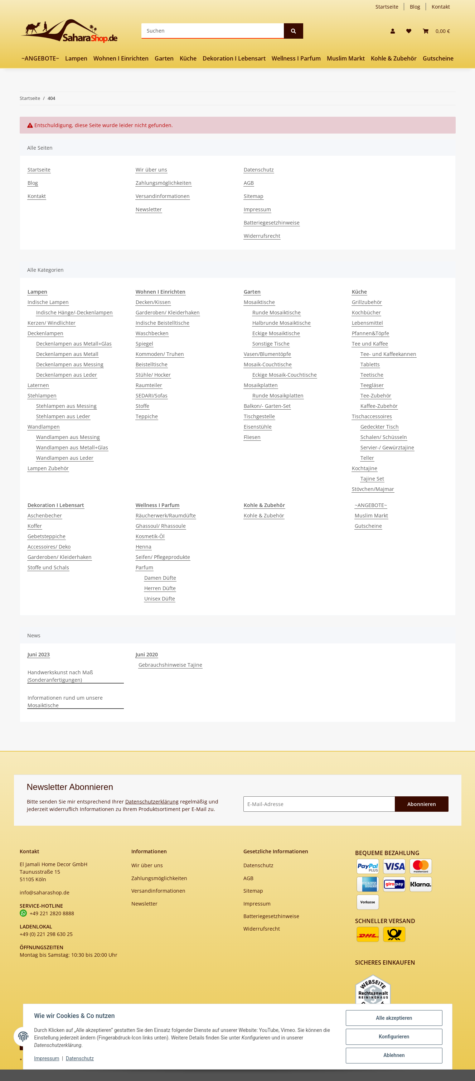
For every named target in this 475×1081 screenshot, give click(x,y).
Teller (367, 457)
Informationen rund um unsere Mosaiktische (65, 701)
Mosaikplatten (261, 385)
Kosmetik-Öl (150, 536)
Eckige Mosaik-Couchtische (284, 374)
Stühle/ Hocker (153, 374)
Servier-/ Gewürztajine (387, 447)
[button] (393, 31)
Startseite (386, 6)
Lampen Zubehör (48, 468)
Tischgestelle (259, 416)
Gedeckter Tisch (379, 426)
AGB (249, 182)
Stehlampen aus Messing (66, 405)
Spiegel (144, 343)
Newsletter (149, 209)
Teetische (371, 374)
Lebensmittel (367, 322)
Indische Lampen (48, 302)
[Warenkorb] (436, 31)
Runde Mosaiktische (276, 312)
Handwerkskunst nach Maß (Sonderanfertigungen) (60, 676)
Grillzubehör (367, 302)
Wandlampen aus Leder (64, 457)
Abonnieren (421, 804)
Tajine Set (372, 478)
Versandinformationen (163, 196)
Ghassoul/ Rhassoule (161, 525)
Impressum (257, 209)
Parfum (144, 567)
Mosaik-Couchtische (268, 364)
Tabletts (370, 364)
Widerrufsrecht (262, 235)
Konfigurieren (393, 1037)
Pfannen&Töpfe (370, 333)
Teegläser (372, 385)
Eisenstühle (258, 426)
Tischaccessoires (372, 416)
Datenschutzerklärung (152, 801)
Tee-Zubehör (375, 395)
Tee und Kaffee (370, 343)
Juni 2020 (147, 654)
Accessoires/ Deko (49, 546)
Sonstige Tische (271, 343)
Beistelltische (152, 364)
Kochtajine (364, 468)
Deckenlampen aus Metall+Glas (74, 343)
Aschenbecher (45, 515)
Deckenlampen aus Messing (69, 364)
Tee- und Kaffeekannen (388, 354)
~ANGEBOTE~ (371, 505)
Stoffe (142, 405)
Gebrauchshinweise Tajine (170, 664)
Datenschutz (259, 169)
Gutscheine (368, 525)
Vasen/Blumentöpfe (267, 354)
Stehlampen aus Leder (63, 416)
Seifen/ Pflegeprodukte (163, 557)
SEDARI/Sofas (152, 395)
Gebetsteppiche (47, 536)
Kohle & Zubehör (264, 515)
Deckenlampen (45, 333)
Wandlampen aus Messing (68, 437)
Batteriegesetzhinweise (272, 222)
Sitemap (253, 196)
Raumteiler (149, 385)
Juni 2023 (39, 654)
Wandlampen (44, 426)
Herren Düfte (160, 588)
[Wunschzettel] (409, 31)
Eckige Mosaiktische (276, 333)
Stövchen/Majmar (373, 489)
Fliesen (252, 437)
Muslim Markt (371, 515)
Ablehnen (393, 1055)
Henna (143, 546)
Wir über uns (151, 169)
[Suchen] (212, 31)
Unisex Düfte (159, 598)
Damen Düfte (160, 577)
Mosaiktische (259, 302)
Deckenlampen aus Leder (66, 374)
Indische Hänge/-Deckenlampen (74, 312)
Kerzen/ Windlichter (52, 322)
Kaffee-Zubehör (379, 405)
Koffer (35, 525)
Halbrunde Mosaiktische (281, 322)
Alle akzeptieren (393, 1018)
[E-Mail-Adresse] (319, 804)
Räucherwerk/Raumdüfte (166, 515)
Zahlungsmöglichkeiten (164, 182)
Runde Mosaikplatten (278, 395)
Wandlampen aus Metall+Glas (72, 447)
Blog (415, 6)
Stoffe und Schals (48, 567)
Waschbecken (152, 333)
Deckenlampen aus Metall (67, 354)
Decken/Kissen (153, 302)
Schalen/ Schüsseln (383, 437)
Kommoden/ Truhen (160, 354)
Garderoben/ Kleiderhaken (168, 312)
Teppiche (147, 416)
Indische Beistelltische (162, 322)
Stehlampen (42, 395)
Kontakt (441, 6)
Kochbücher (366, 312)
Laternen (38, 385)
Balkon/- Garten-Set (267, 405)
